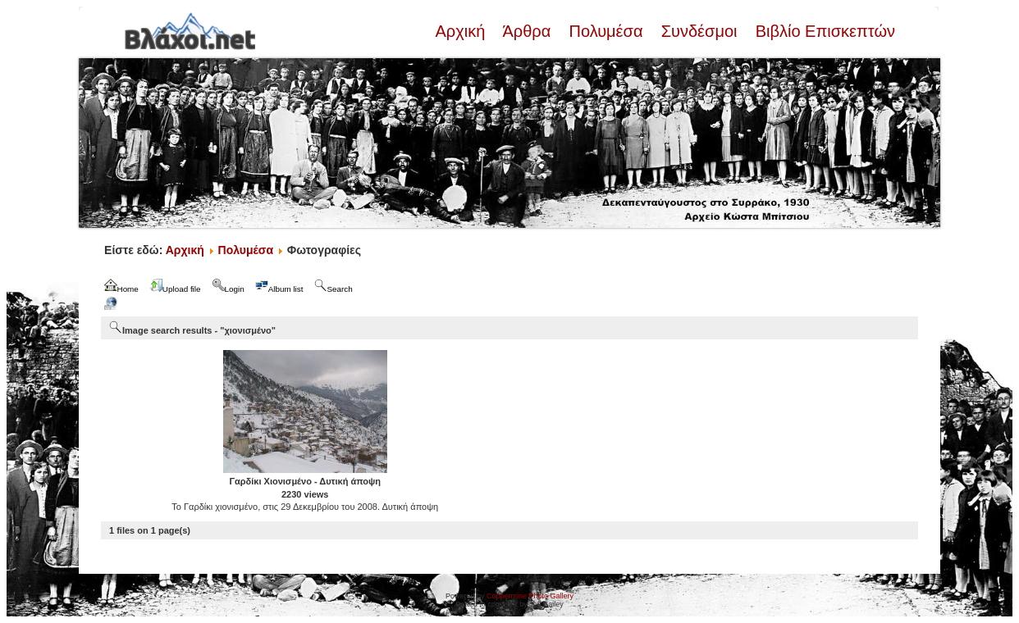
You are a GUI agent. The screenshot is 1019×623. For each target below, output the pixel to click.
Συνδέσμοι (699, 31)
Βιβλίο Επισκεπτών (823, 31)
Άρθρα (527, 31)
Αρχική (462, 31)
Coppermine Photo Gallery (530, 596)
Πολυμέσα (605, 31)
